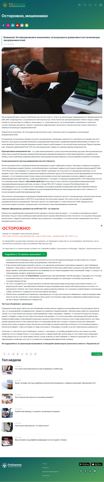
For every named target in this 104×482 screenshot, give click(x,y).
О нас (44, 464)
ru (79, 5)
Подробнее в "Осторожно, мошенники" (24, 254)
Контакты (45, 475)
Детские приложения (50, 472)
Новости (45, 468)
